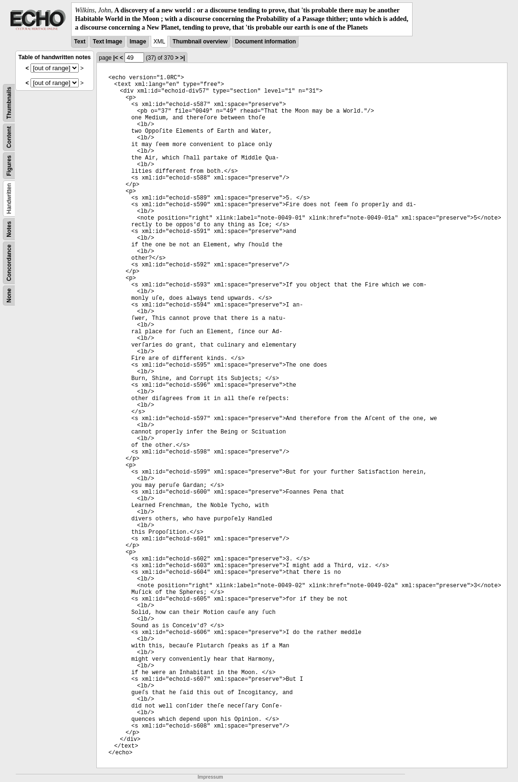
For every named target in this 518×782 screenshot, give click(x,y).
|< (115, 57)
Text (79, 41)
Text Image (107, 41)
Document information (265, 41)
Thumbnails (9, 102)
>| (182, 57)
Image (138, 41)
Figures (9, 165)
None (9, 295)
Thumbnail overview (200, 41)
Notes (9, 229)
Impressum (210, 777)
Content (9, 137)
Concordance (9, 262)
